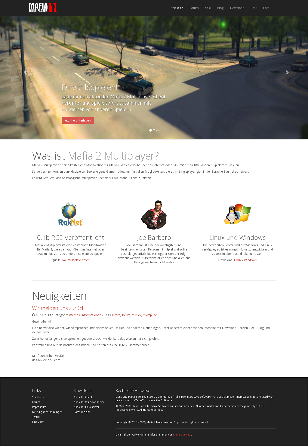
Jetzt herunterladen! (77, 120)
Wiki (208, 8)
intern (116, 315)
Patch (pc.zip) (82, 411)
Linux (237, 260)
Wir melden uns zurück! (59, 307)
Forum (194, 8)
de (155, 315)
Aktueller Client (83, 397)
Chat (266, 8)
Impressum (39, 407)
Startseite (176, 8)
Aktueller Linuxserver (86, 407)
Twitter (36, 416)
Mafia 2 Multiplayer (43, 8)
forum (126, 315)
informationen (91, 315)
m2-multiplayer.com (76, 260)
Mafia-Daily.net (182, 434)
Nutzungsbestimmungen (47, 411)
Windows (250, 260)
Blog (220, 8)
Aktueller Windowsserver (89, 402)
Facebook (38, 421)
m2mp (147, 315)
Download (237, 8)
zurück (136, 315)
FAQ (254, 8)
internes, (75, 315)
